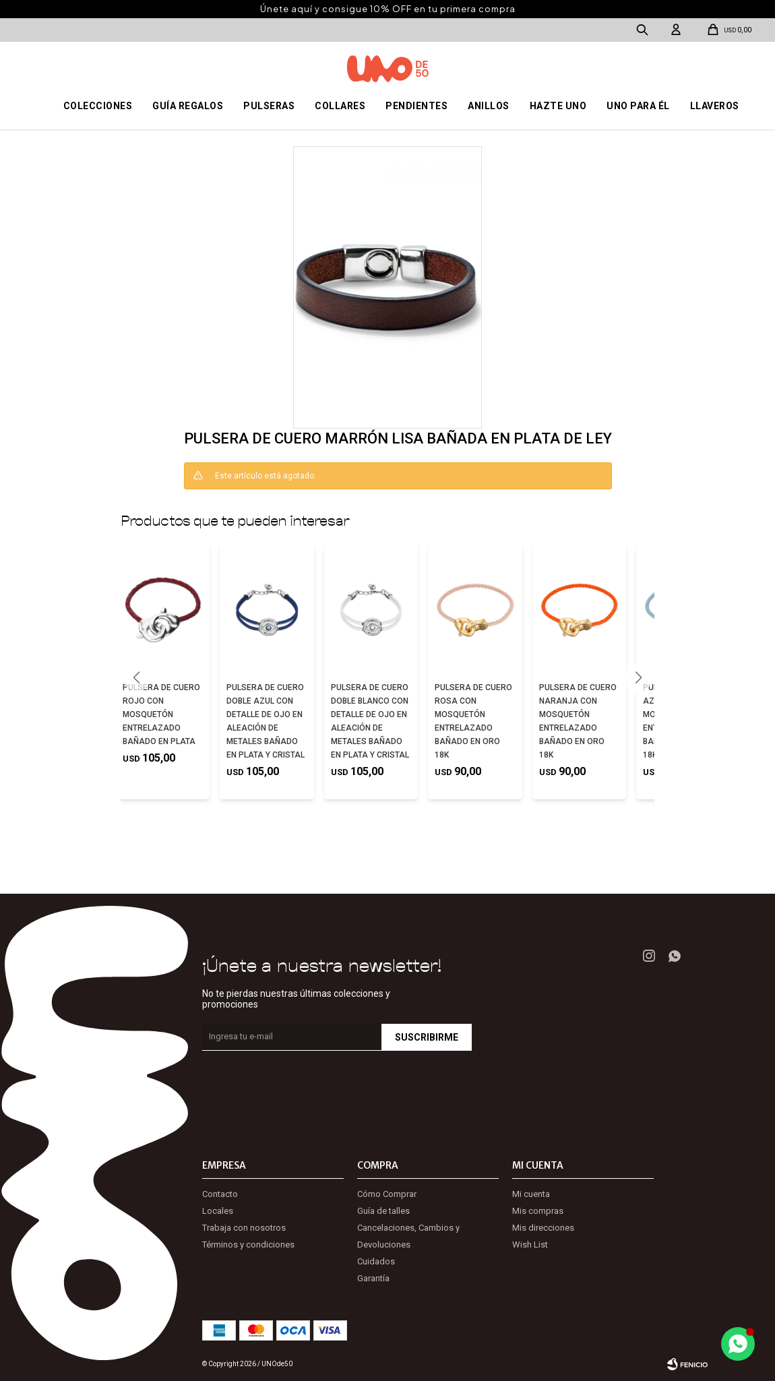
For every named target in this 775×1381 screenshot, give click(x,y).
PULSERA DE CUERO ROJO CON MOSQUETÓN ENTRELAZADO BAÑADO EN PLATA (161, 714)
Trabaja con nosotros (244, 1228)
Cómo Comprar (386, 1194)
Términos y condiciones (248, 1244)
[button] (638, 678)
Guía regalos (187, 105)
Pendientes (416, 105)
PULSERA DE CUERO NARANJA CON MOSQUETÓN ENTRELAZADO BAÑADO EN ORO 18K (578, 721)
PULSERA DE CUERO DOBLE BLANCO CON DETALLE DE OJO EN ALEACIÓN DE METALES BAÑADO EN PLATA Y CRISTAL (370, 721)
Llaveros (714, 105)
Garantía (373, 1278)
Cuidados (376, 1261)
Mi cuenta (531, 1194)
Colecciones (98, 105)
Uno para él (638, 105)
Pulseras (268, 105)
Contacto (220, 1194)
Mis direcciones (543, 1228)
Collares (340, 105)
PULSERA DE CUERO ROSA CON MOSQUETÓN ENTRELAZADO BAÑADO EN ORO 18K (473, 721)
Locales (217, 1211)
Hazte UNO (558, 105)
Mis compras (537, 1211)
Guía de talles (383, 1211)
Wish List (530, 1244)
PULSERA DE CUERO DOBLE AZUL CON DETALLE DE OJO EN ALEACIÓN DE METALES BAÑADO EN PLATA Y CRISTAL (265, 721)
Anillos (488, 105)
